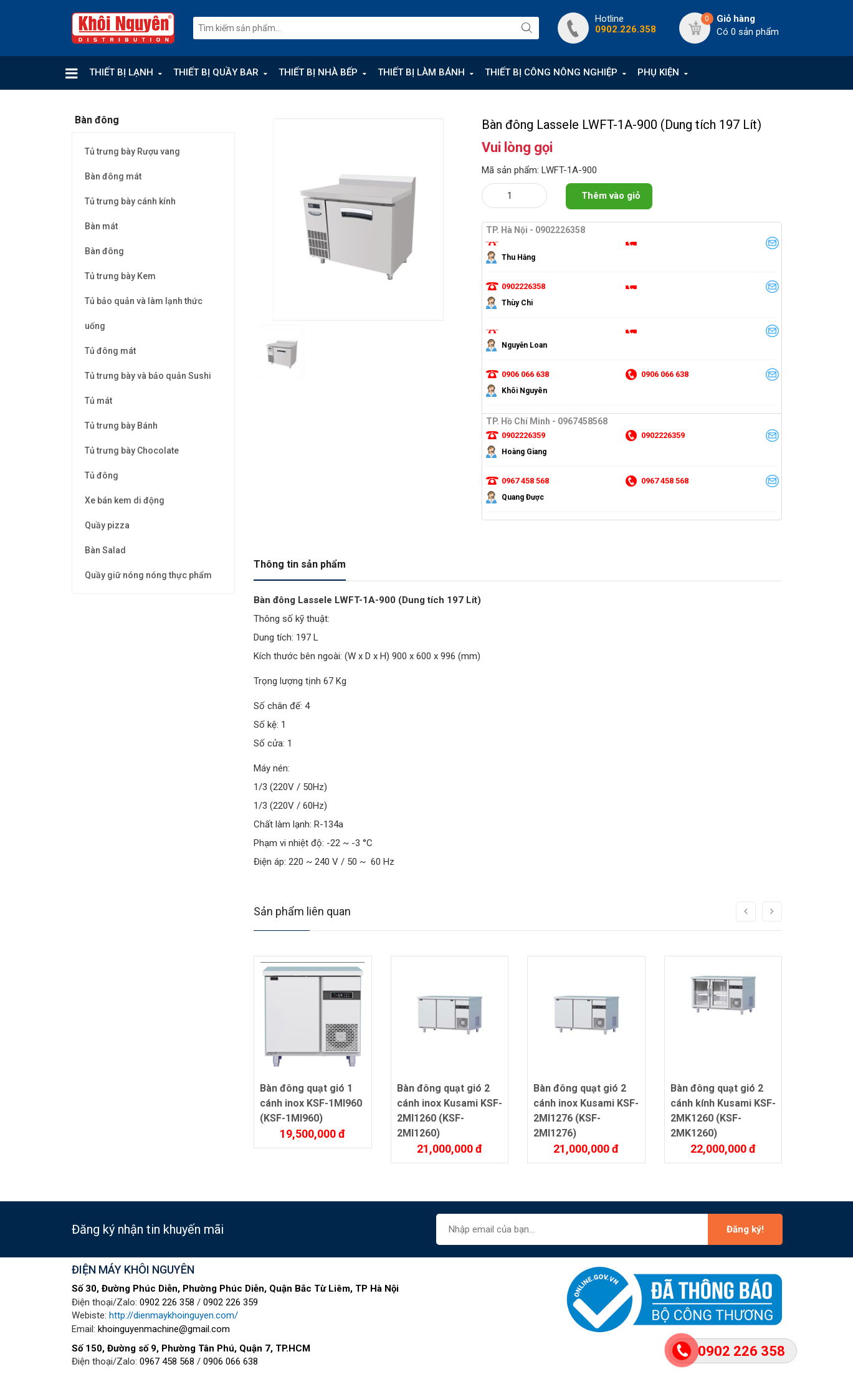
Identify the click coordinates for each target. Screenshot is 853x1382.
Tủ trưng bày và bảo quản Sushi (148, 376)
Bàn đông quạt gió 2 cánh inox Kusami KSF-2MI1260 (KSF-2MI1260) (449, 1110)
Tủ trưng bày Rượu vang (132, 151)
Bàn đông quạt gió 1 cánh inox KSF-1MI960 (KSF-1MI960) (311, 1103)
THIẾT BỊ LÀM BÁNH (421, 72)
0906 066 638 (230, 1361)
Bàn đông (104, 251)
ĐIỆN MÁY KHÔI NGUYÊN (133, 1269)
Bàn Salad (105, 550)
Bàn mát (101, 226)
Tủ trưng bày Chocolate (132, 450)
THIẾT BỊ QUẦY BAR (216, 72)
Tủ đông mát (110, 351)
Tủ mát (98, 401)
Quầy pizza (107, 525)
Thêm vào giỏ (610, 195)
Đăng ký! (745, 1229)
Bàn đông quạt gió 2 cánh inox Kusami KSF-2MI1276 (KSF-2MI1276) (586, 1110)
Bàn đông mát (113, 176)
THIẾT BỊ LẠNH (121, 72)
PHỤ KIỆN (658, 72)
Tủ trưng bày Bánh (121, 426)
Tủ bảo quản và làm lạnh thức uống (144, 313)
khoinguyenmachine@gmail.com (164, 1329)
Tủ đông (101, 475)
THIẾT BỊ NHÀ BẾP (318, 72)
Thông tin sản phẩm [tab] (300, 564)
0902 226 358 (167, 1302)
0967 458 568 (167, 1361)
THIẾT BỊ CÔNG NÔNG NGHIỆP (551, 72)
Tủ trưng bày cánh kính (130, 201)
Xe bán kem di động (124, 500)
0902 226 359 (230, 1302)
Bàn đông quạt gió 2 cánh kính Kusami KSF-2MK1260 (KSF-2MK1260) (723, 1110)
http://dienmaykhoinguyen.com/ (173, 1315)
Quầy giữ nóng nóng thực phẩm (148, 575)
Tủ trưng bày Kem (120, 276)
